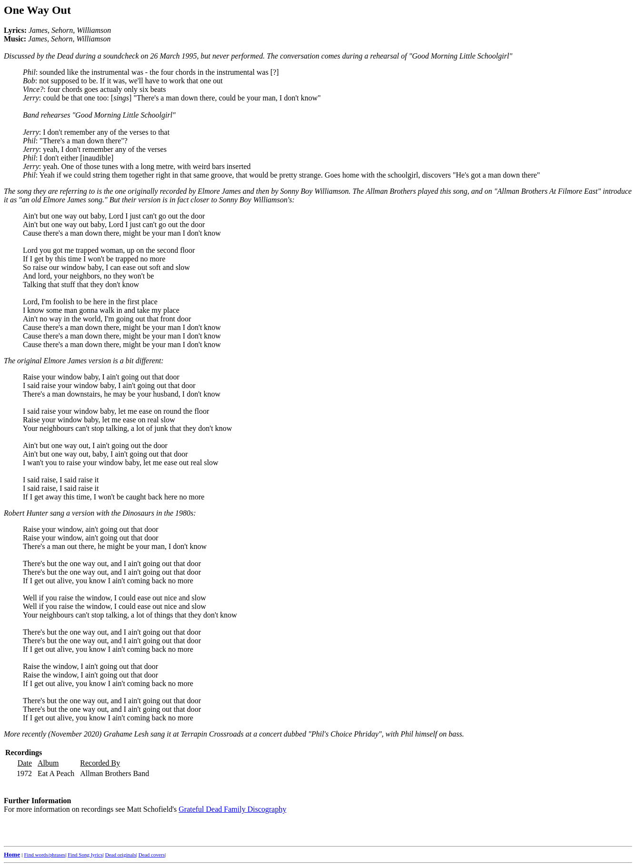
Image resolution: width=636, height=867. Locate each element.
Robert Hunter (26, 513)
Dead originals (120, 854)
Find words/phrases (44, 854)
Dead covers (152, 854)
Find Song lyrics (85, 854)
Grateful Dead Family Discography (232, 809)
